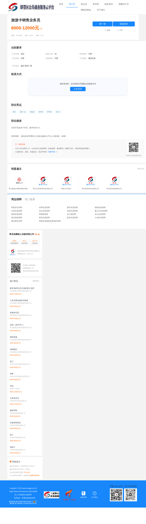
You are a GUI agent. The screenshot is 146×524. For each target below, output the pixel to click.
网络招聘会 (86, 10)
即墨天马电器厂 (66, 189)
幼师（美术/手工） (17, 325)
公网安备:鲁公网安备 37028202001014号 (23, 502)
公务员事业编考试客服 (19, 300)
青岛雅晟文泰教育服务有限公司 (19, 189)
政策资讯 (109, 4)
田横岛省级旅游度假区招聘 (50, 221)
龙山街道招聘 (44, 211)
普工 (12, 361)
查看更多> (36, 281)
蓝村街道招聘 (72, 217)
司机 (12, 386)
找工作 (72, 4)
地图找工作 (124, 4)
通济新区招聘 (16, 221)
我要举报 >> (52, 152)
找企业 (84, 4)
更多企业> (141, 169)
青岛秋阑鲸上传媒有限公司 (21, 234)
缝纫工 (12, 447)
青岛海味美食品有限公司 (90, 189)
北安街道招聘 (16, 211)
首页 (61, 4)
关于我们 (101, 10)
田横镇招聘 (43, 214)
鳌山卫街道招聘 (101, 211)
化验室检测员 (15, 423)
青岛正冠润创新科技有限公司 (43, 189)
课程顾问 (13, 349)
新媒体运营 (14, 313)
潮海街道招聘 (100, 207)
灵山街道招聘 (100, 214)
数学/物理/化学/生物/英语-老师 (22, 288)
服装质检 (13, 410)
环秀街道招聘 (44, 207)
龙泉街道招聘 (72, 211)
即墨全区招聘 (16, 207)
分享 (121, 30)
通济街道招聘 (72, 207)
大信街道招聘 (100, 217)
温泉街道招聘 (16, 214)
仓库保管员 (14, 398)
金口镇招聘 (71, 214)
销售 (12, 374)
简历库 (96, 4)
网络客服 (13, 337)
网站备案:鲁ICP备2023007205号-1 (21, 502)
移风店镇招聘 (44, 217)
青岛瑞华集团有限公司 (114, 189)
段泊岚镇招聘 (16, 217)
